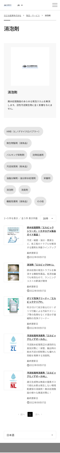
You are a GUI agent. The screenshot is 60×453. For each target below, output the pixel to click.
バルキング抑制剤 (15, 154)
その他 (40, 201)
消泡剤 (10, 189)
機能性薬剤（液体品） (18, 201)
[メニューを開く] (55, 5)
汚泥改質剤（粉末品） (18, 166)
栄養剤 (47, 178)
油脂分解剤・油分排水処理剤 (21, 178)
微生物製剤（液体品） (18, 143)
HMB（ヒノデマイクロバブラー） (23, 131)
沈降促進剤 (38, 154)
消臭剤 (24, 189)
